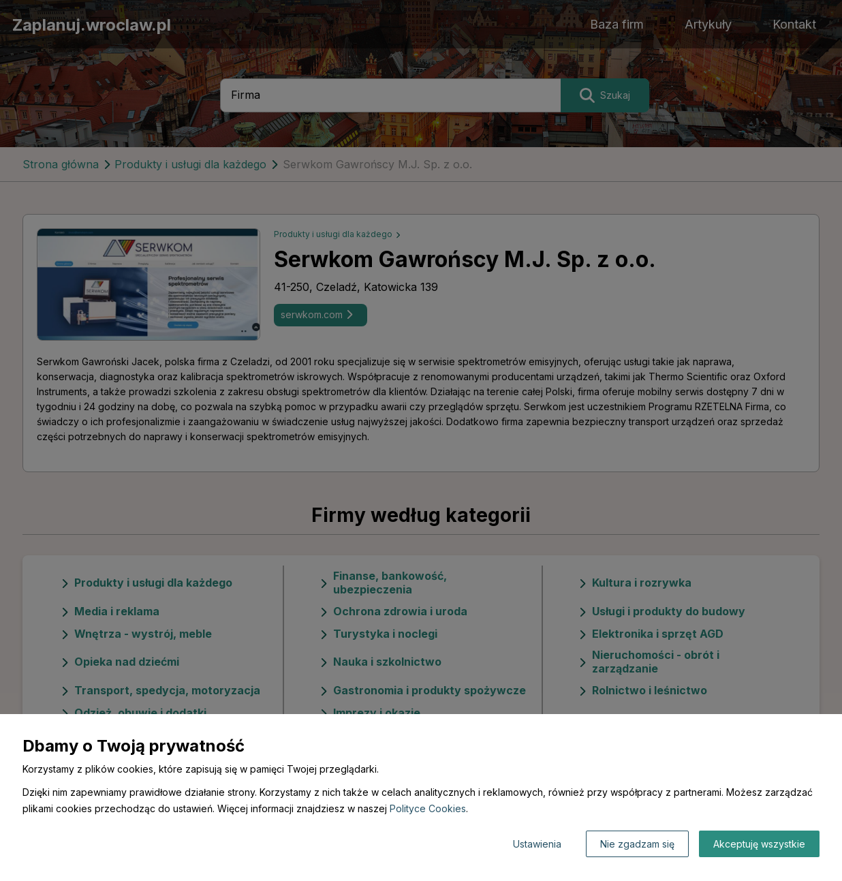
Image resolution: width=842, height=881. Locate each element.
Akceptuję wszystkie (759, 844)
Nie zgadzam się (637, 844)
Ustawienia (537, 844)
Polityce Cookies (428, 808)
